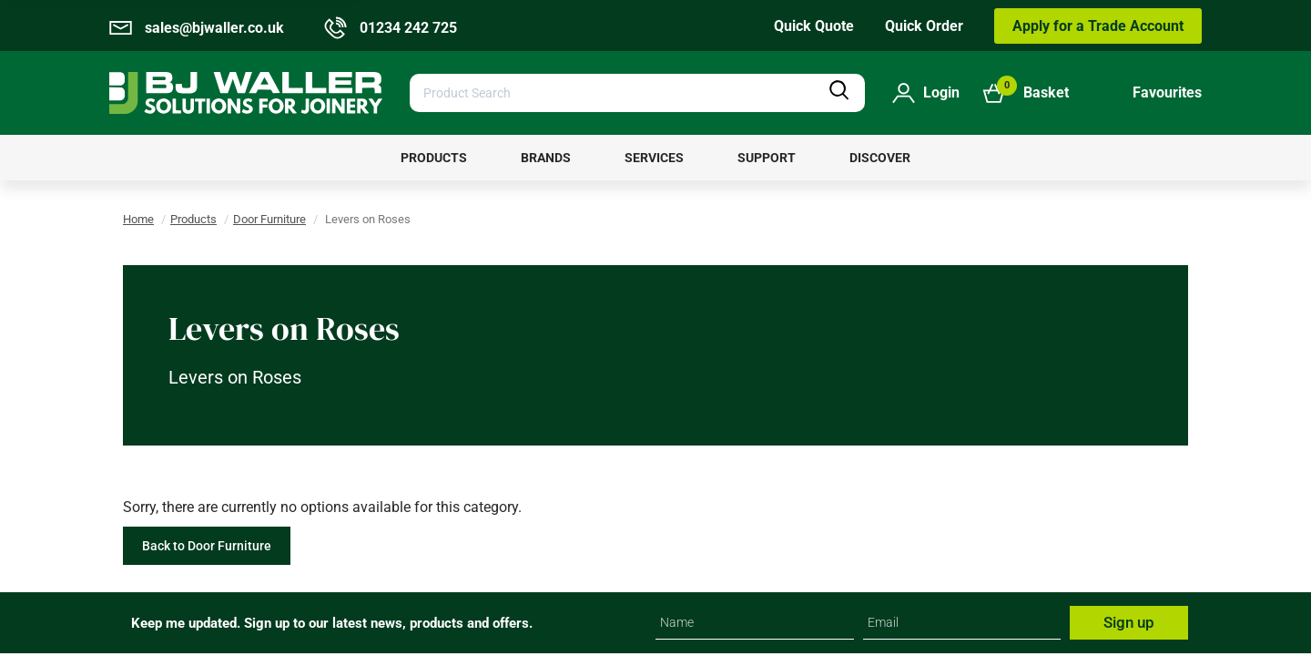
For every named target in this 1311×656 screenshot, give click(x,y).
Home (138, 219)
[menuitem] (434, 157)
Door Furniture (269, 219)
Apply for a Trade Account (1098, 26)
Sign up (1128, 622)
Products (193, 219)
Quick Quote (814, 26)
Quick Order (924, 26)
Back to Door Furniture (206, 545)
